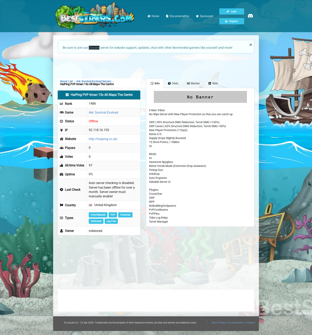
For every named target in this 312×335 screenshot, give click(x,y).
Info (155, 83)
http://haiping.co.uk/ (103, 139)
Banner (193, 83)
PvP (113, 214)
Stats (173, 83)
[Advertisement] (156, 65)
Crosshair (125, 214)
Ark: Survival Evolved (103, 112)
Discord (94, 48)
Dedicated (96, 221)
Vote (213, 83)
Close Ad (302, 313)
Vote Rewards (98, 214)
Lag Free (111, 221)
